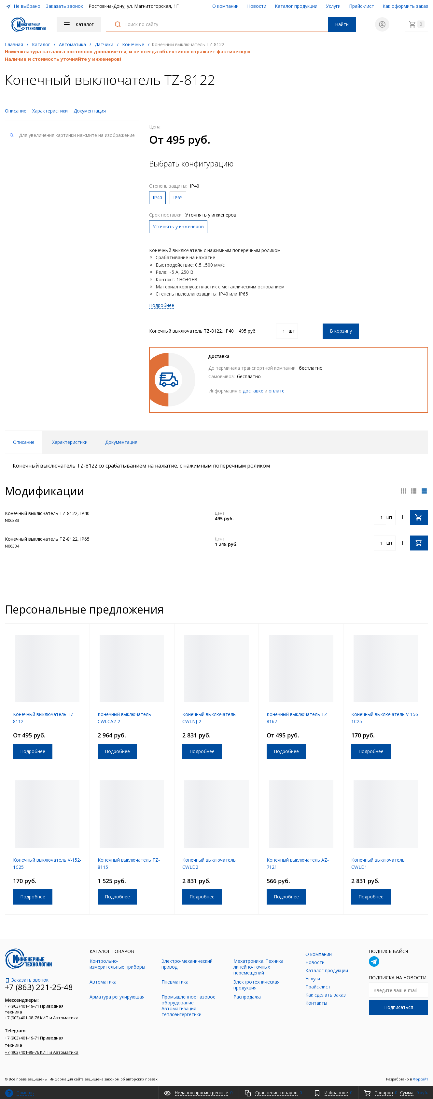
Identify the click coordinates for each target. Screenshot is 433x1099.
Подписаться (398, 1007)
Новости (256, 6)
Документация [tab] (121, 442)
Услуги (333, 6)
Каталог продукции (296, 6)
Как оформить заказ (405, 6)
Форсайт (420, 1079)
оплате (277, 391)
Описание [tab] (24, 442)
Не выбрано (23, 6)
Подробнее (161, 305)
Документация (90, 111)
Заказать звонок (64, 6)
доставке (253, 391)
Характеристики (50, 111)
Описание (15, 111)
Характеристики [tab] (70, 442)
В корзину (341, 331)
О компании (225, 6)
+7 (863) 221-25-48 (39, 987)
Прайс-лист (361, 6)
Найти (342, 24)
